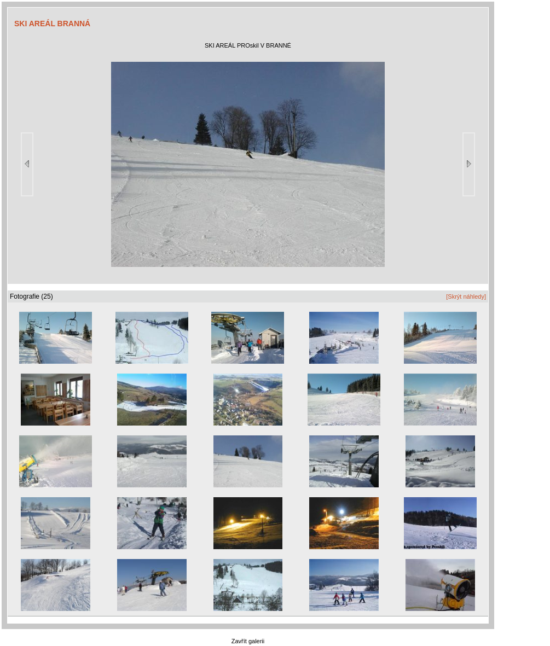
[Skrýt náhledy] (466, 296)
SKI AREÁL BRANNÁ (52, 23)
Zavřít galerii (248, 641)
